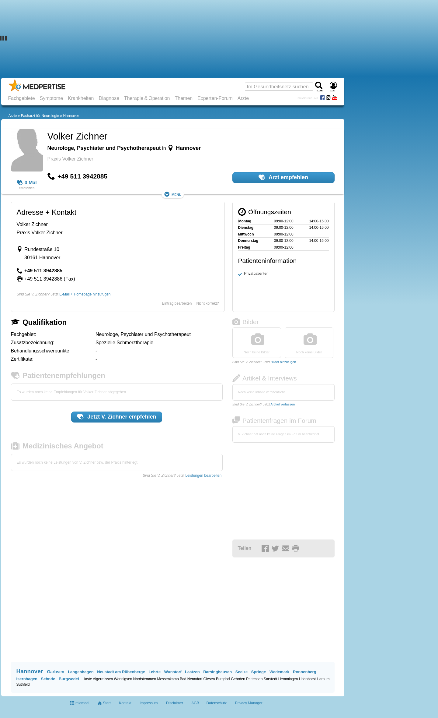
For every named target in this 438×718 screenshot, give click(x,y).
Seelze (241, 672)
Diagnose (109, 98)
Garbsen (55, 671)
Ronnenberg (304, 672)
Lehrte (154, 672)
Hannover (71, 116)
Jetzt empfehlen (116, 416)
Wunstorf (173, 672)
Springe (258, 672)
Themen (184, 98)
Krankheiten (81, 98)
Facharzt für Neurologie (40, 116)
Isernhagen (26, 679)
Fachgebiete (21, 98)
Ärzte (243, 98)
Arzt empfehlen (283, 177)
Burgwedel (69, 679)
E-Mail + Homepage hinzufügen (84, 294)
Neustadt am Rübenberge (121, 672)
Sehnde (48, 679)
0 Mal (27, 183)
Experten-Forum (215, 98)
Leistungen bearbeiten (203, 475)
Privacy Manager (248, 703)
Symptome (51, 98)
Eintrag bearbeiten (177, 303)
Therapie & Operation (147, 98)
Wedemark (279, 672)
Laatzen (192, 672)
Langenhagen (81, 672)
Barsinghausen (217, 672)
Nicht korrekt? (207, 303)
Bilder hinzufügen (283, 362)
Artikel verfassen (282, 404)
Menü (173, 194)
